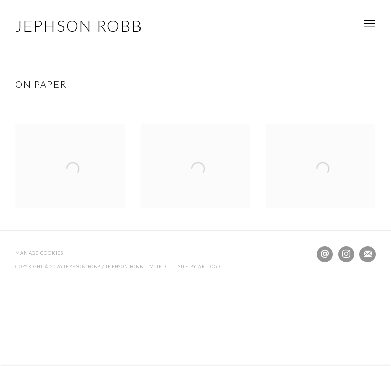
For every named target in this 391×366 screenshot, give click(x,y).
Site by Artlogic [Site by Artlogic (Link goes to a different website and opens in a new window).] (200, 266)
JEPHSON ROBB (79, 25)
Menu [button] (368, 24)
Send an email (325, 254)
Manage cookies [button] (39, 253)
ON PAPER (41, 84)
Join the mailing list (367, 254)
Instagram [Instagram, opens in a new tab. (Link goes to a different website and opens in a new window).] (346, 254)
